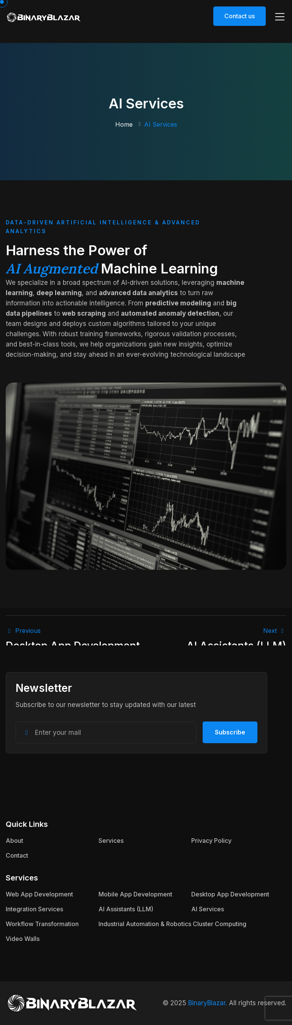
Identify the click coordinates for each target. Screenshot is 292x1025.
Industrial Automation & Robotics (144, 924)
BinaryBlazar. (207, 1003)
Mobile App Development (135, 894)
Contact (17, 855)
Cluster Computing (219, 924)
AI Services (207, 909)
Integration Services (34, 909)
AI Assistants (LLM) (125, 909)
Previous (23, 630)
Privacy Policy (211, 840)
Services (111, 840)
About (14, 840)
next (274, 630)
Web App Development (39, 894)
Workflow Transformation (42, 924)
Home (124, 124)
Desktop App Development (230, 894)
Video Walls (23, 938)
